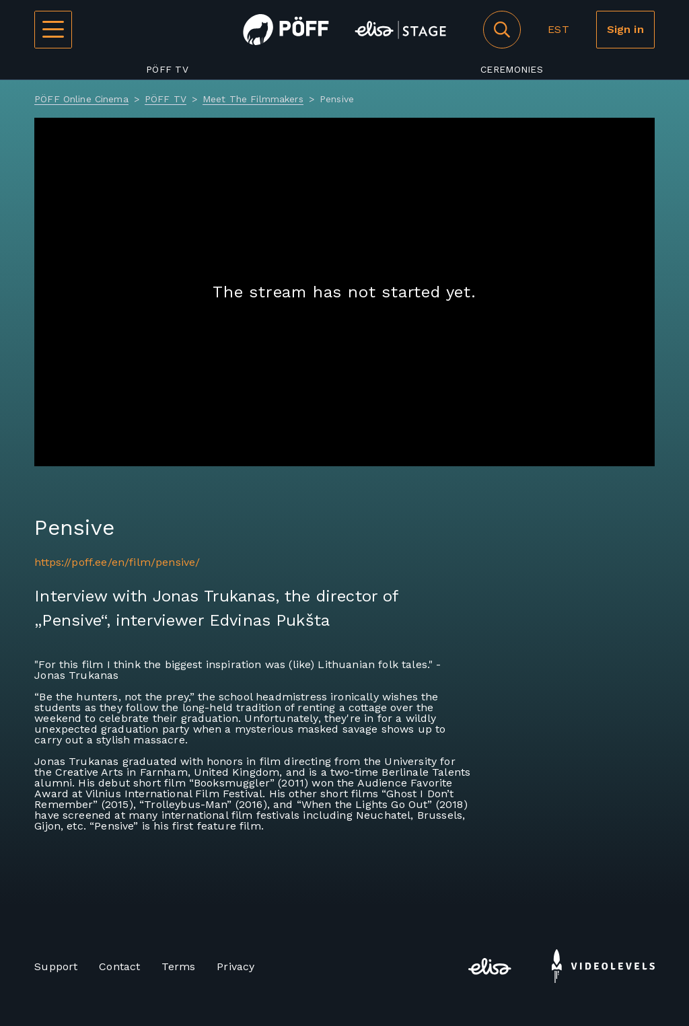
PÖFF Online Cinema (81, 99)
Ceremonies (511, 69)
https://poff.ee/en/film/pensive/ (117, 562)
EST (558, 29)
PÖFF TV (167, 69)
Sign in (625, 29)
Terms (178, 966)
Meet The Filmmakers (253, 99)
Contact (119, 966)
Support (55, 966)
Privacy (235, 966)
